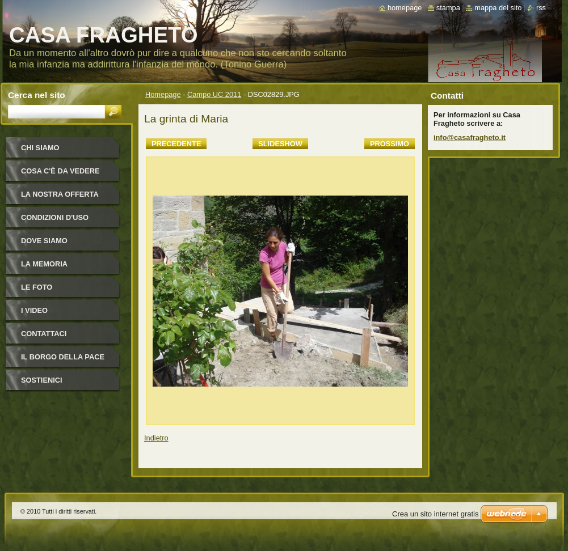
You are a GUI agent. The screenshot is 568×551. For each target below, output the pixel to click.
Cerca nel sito (36, 95)
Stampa (448, 7)
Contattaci (43, 333)
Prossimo (389, 143)
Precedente (176, 143)
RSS (541, 7)
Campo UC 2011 (214, 94)
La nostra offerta (60, 194)
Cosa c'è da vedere (60, 171)
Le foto (36, 287)
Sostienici (41, 380)
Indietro (156, 438)
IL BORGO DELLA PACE (62, 357)
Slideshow (280, 143)
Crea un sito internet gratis (435, 514)
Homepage (163, 94)
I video (34, 310)
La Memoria (44, 264)
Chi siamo (40, 147)
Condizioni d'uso (55, 217)
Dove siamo (44, 240)
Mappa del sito (497, 7)
